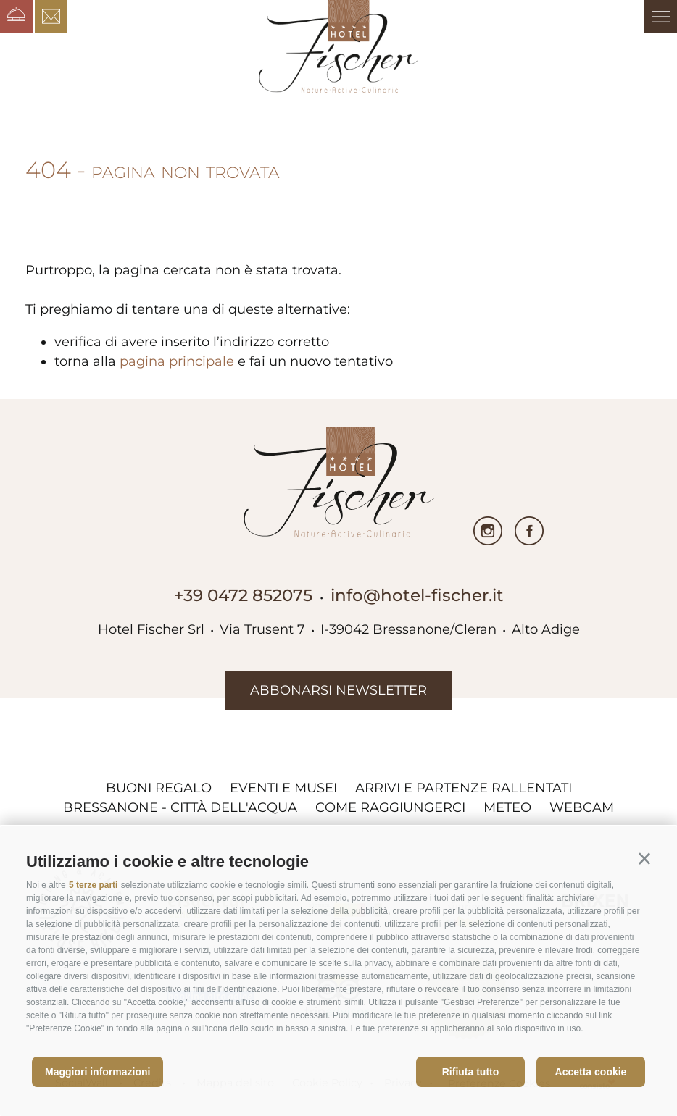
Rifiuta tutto (470, 1072)
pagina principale (177, 361)
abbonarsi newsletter (338, 690)
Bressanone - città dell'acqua (180, 807)
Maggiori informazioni (97, 1072)
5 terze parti (93, 885)
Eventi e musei (283, 788)
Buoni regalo (159, 788)
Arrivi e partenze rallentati (463, 788)
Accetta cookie (591, 1072)
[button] (644, 858)
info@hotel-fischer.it (417, 595)
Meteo (507, 807)
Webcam (581, 807)
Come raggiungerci (390, 807)
